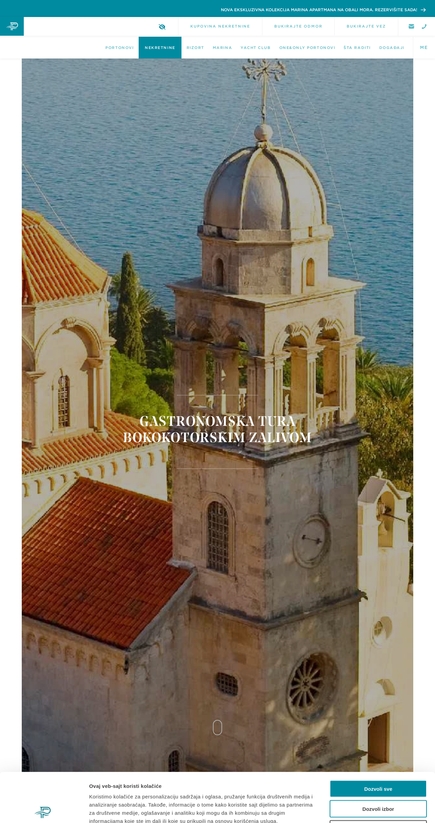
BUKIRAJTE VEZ (366, 26)
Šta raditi (357, 48)
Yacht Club (256, 48)
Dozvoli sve (378, 739)
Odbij (378, 780)
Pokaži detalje (361, 809)
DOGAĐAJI (391, 48)
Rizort (195, 48)
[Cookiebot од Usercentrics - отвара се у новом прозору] (44, 810)
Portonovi (119, 48)
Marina (222, 48)
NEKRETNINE (160, 48)
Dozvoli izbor (378, 759)
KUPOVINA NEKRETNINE (220, 26)
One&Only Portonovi (307, 48)
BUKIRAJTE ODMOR (298, 26)
